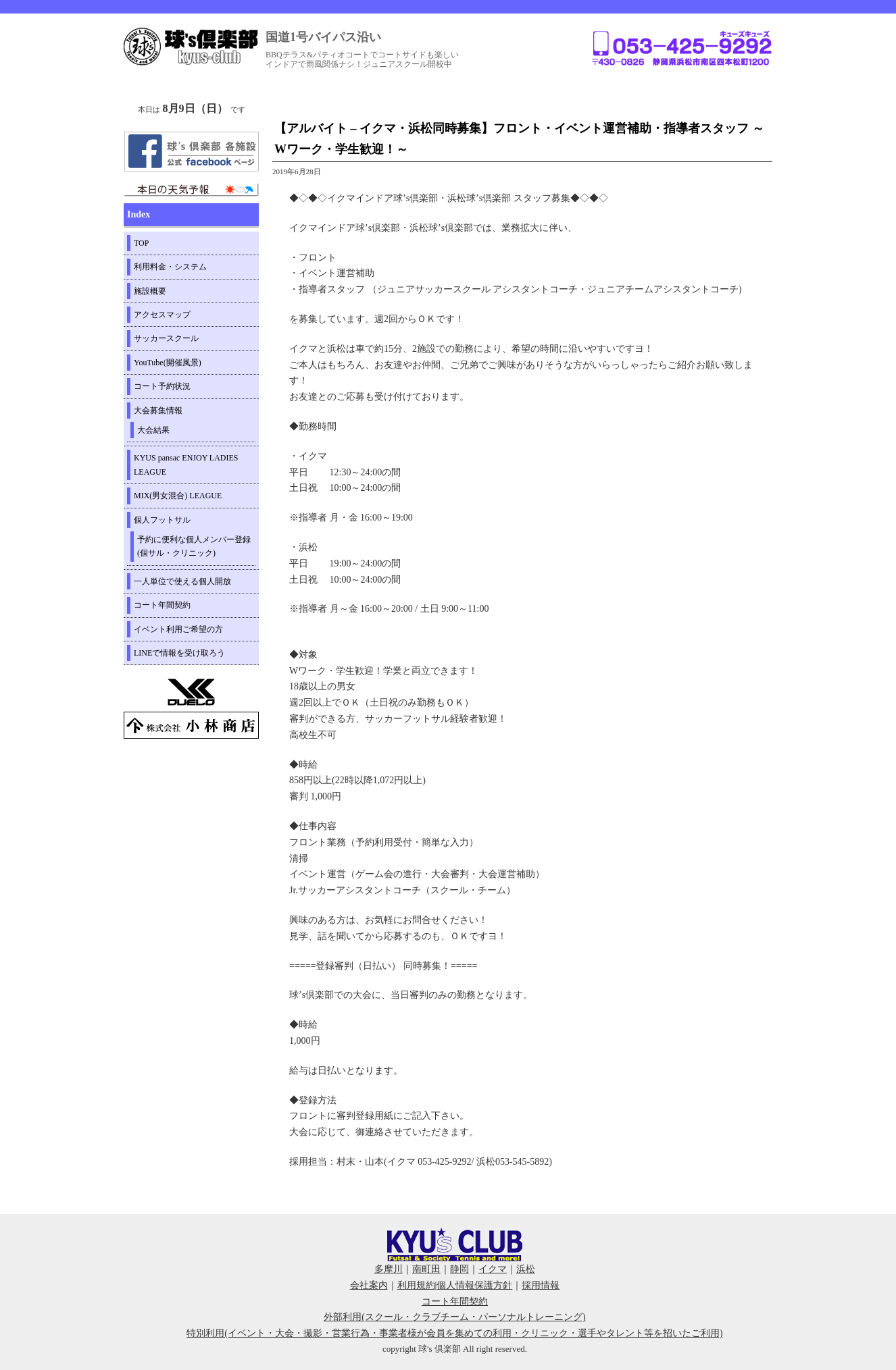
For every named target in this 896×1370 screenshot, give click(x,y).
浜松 (525, 1269)
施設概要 (150, 291)
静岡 (459, 1269)
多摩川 (388, 1269)
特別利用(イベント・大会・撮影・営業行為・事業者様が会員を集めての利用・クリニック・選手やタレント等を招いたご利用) (454, 1333)
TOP (141, 243)
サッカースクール (166, 338)
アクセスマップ (162, 314)
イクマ (492, 1269)
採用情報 (540, 1285)
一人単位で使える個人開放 (182, 581)
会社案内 (369, 1285)
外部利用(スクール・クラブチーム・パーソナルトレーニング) (454, 1317)
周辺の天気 (191, 189)
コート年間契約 (162, 605)
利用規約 (416, 1285)
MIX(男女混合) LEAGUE (178, 495)
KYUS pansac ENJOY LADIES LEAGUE (186, 464)
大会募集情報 (158, 410)
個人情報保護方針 (474, 1285)
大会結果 (153, 430)
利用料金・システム (170, 266)
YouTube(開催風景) (167, 362)
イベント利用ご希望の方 (178, 629)
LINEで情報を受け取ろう (179, 653)
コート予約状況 (162, 386)
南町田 (426, 1269)
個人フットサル (162, 520)
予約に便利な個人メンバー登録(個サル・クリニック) (194, 546)
